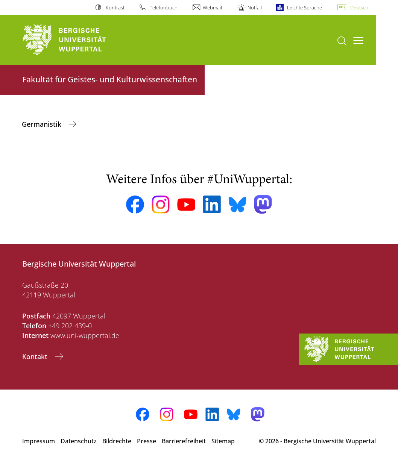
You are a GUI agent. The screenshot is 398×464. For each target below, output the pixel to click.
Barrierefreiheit (184, 441)
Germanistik (42, 124)
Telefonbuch (164, 7)
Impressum (38, 441)
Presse (146, 441)
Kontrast (115, 7)
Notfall (255, 7)
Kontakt (35, 356)
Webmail (212, 7)
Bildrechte (116, 441)
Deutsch (359, 7)
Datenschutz (79, 441)
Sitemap (223, 441)
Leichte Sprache (304, 7)
